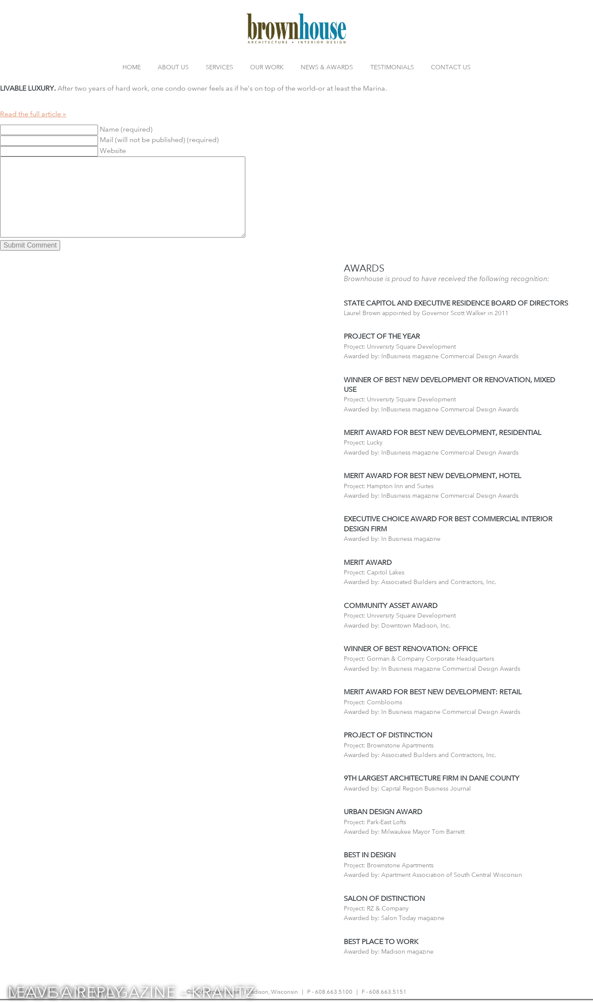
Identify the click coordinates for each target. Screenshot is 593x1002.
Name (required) (126, 129)
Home (131, 67)
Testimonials (392, 67)
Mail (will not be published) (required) (159, 140)
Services (219, 67)
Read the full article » (33, 114)
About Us (173, 67)
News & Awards (327, 67)
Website (113, 150)
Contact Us (451, 67)
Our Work (267, 67)
